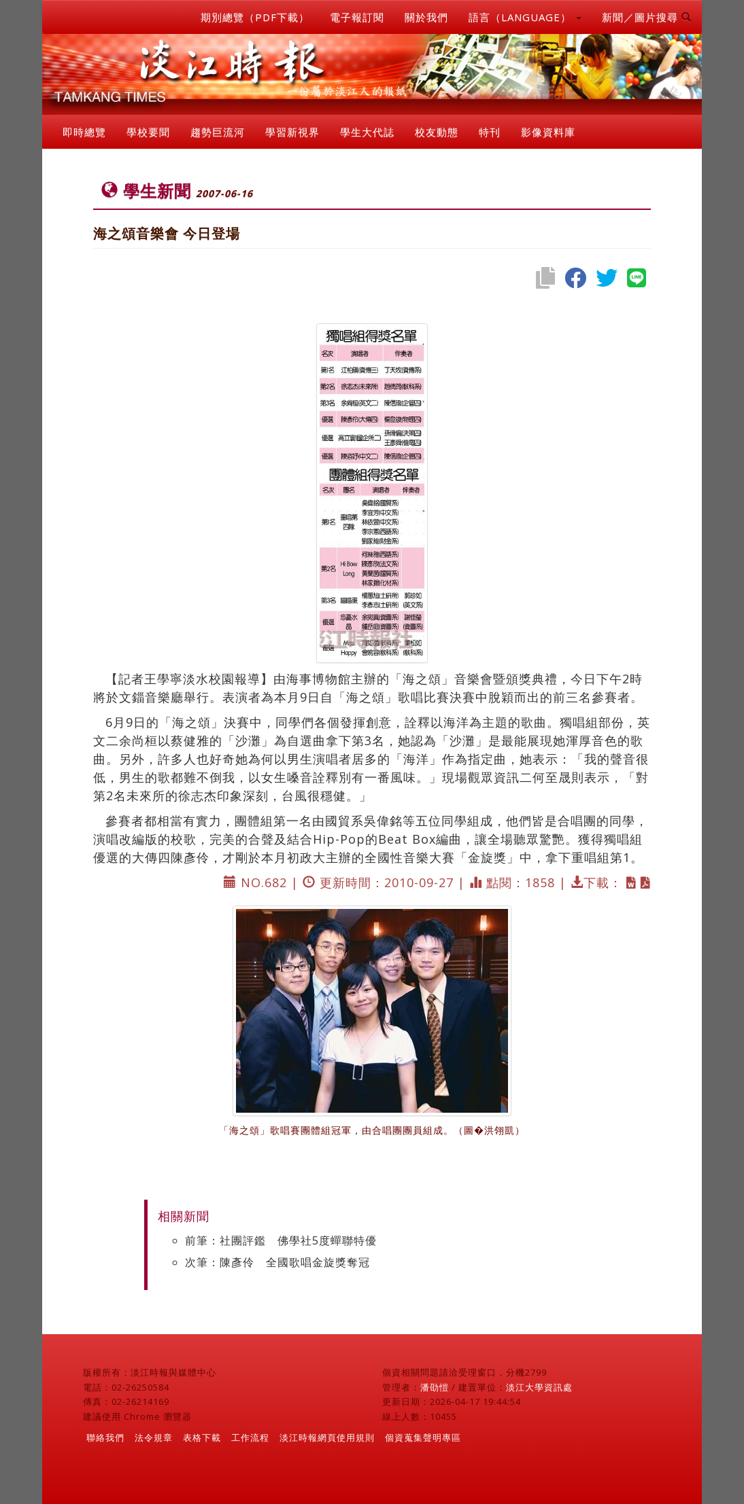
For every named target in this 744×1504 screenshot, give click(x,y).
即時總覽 (84, 132)
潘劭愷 (434, 1387)
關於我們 (426, 17)
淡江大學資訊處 (539, 1387)
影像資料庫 (548, 132)
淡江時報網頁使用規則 (327, 1437)
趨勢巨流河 (217, 132)
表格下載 (202, 1437)
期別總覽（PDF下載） (255, 17)
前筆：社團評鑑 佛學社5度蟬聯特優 (281, 1240)
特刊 (490, 132)
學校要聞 (148, 132)
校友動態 (436, 132)
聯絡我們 (105, 1437)
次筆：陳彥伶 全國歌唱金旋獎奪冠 (277, 1262)
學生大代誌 (367, 132)
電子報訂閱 (357, 17)
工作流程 (250, 1437)
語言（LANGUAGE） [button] (525, 17)
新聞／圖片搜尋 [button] (647, 17)
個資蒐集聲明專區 (423, 1437)
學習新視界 (292, 132)
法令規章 (154, 1437)
